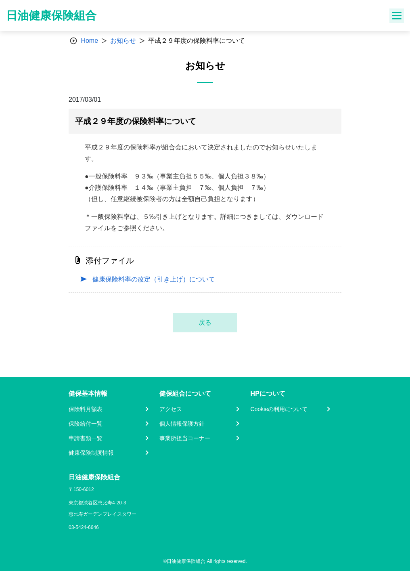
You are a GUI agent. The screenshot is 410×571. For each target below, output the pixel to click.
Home (89, 40)
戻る (205, 322)
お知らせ (123, 40)
